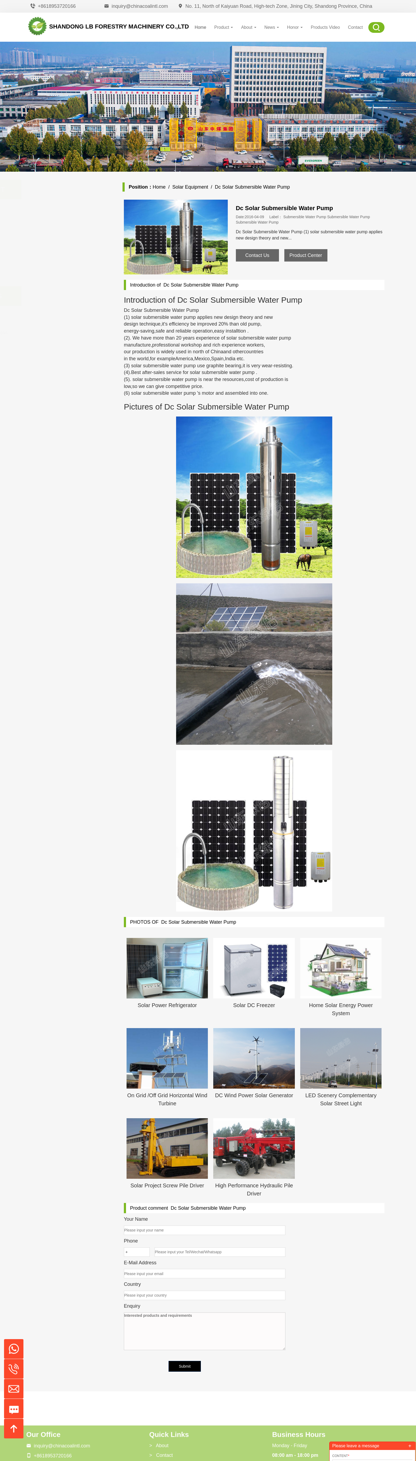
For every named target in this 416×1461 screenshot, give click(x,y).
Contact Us (257, 255)
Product (223, 27)
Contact (355, 27)
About (248, 27)
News (271, 27)
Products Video (325, 27)
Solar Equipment (190, 187)
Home (200, 27)
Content (340, 1456)
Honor (295, 27)
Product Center (305, 255)
